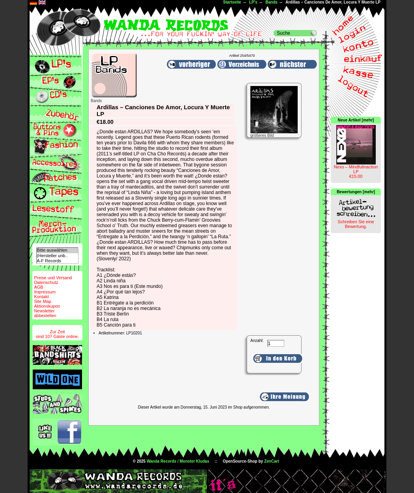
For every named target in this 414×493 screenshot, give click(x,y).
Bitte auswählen (57, 250)
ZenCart (271, 461)
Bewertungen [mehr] (356, 192)
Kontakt (41, 296)
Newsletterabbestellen (45, 313)
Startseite (232, 2)
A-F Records (57, 260)
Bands (271, 2)
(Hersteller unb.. (57, 255)
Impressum (44, 291)
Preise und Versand (53, 277)
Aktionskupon (47, 306)
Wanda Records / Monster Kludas (178, 461)
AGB (38, 287)
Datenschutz (46, 282)
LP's (253, 2)
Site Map (42, 301)
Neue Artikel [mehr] (356, 120)
